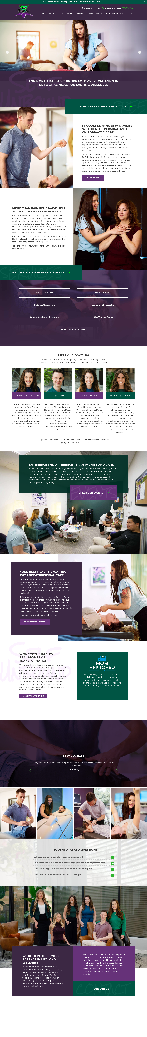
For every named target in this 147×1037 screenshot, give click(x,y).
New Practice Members (114, 13)
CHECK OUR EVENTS (94, 493)
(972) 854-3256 (115, 8)
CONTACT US (104, 989)
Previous (6, 52)
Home (42, 13)
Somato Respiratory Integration (45, 317)
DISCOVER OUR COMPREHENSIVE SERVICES (41, 272)
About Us (51, 13)
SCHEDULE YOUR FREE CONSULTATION (106, 106)
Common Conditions (94, 13)
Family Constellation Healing (73, 329)
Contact (129, 13)
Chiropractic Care (44, 293)
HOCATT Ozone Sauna (102, 317)
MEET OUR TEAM (93, 178)
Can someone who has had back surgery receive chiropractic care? (70, 863)
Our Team (70, 13)
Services (80, 13)
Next (140, 52)
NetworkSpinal (102, 293)
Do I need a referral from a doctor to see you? (59, 875)
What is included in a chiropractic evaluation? (58, 857)
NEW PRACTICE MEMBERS (34, 622)
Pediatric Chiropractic (44, 305)
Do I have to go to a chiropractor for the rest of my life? (64, 869)
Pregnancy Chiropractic (102, 305)
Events (60, 13)
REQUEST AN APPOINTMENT (33, 696)
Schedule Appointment (91, 8)
